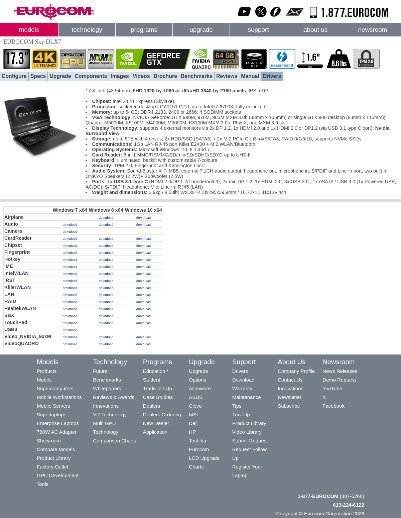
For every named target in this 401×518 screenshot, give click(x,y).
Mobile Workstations (59, 397)
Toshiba (197, 440)
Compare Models (56, 449)
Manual (250, 76)
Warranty (242, 388)
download (106, 217)
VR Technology (110, 414)
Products (46, 371)
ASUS (196, 397)
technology (87, 29)
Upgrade (60, 76)
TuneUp (241, 414)
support (258, 29)
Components (91, 76)
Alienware (200, 388)
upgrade (201, 29)
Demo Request (339, 380)
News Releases (339, 371)
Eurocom (199, 449)
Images (120, 76)
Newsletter (289, 397)
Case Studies (158, 397)
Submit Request (250, 440)
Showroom (49, 440)
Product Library (54, 458)
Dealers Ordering (162, 414)
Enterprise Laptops (58, 423)
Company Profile (296, 371)
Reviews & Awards (113, 397)
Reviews (226, 76)
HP (192, 432)
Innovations (106, 406)
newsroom (372, 29)
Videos (141, 76)
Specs (38, 76)
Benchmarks (197, 76)
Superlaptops (51, 414)
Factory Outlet (52, 467)
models (29, 29)
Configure (14, 76)
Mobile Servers (53, 406)
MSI (193, 414)
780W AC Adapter (57, 432)
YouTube (332, 388)
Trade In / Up (157, 388)
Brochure (165, 76)
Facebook (333, 406)
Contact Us (290, 380)
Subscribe (289, 406)
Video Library (247, 432)
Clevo (195, 406)
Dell (193, 423)
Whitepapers (107, 388)
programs (144, 29)
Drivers (272, 76)
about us (315, 29)
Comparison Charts (114, 440)
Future (100, 371)
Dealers (151, 406)
